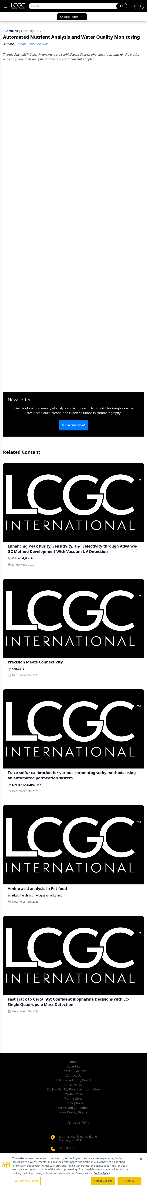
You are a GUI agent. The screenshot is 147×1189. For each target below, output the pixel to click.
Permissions (73, 1098)
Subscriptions (73, 1103)
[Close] (141, 1159)
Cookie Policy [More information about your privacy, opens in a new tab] (102, 1173)
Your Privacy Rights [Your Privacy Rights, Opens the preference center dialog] (26, 1180)
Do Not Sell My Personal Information (73, 1089)
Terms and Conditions (73, 1108)
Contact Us (73, 1075)
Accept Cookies (103, 1180)
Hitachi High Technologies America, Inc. (37, 895)
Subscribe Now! (73, 425)
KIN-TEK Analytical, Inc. (27, 785)
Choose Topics (72, 17)
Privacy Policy (73, 1094)
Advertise (73, 1066)
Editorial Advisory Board (73, 1080)
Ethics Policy (73, 1085)
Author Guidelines (73, 1071)
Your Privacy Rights (73, 1112)
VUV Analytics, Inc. (24, 558)
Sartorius (18, 669)
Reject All (129, 1180)
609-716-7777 (67, 1148)
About (73, 1062)
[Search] (72, 6)
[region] (73, 1171)
